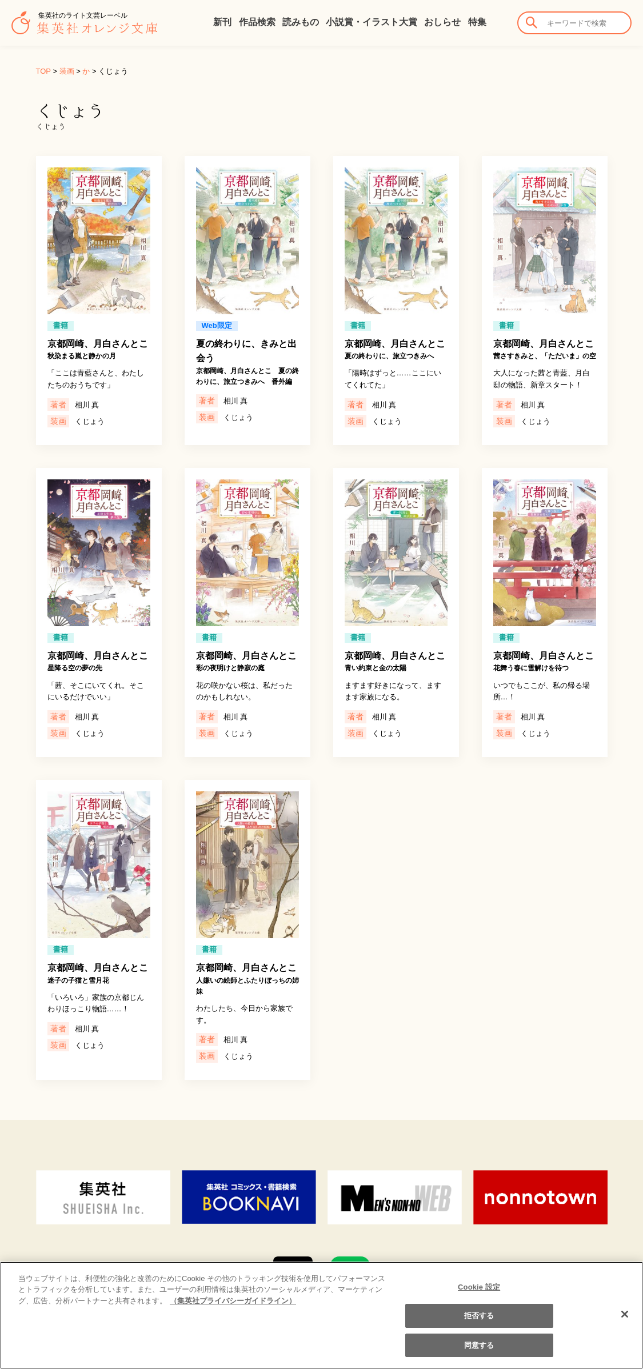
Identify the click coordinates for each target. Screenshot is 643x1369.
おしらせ (442, 22)
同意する (479, 1352)
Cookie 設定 (479, 1294)
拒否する (479, 1323)
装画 (66, 71)
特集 (477, 22)
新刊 (222, 22)
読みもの (300, 22)
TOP (43, 71)
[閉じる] (624, 1321)
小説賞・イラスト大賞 (371, 22)
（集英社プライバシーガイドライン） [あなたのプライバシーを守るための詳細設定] (233, 1308)
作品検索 (257, 22)
